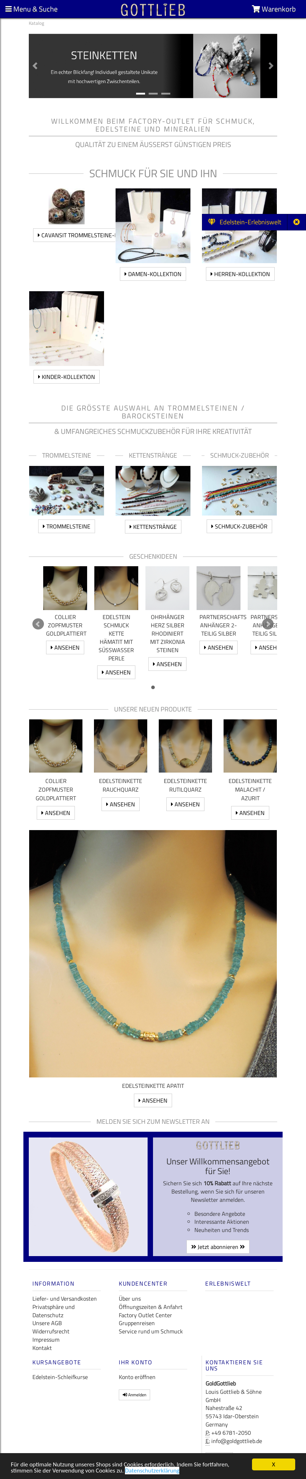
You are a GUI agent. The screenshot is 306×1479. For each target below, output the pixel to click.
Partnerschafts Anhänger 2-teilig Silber (223, 625)
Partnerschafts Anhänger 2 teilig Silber (274, 625)
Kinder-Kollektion (66, 376)
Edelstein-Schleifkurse (60, 1377)
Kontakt (42, 1347)
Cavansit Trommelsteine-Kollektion (92, 235)
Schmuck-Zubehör (239, 526)
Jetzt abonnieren (218, 1246)
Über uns (130, 1298)
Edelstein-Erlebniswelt (244, 222)
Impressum (45, 1339)
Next (268, 624)
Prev (38, 624)
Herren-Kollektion (240, 274)
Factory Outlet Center (145, 1315)
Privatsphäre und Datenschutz (53, 1310)
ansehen (65, 647)
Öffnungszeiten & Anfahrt (151, 1306)
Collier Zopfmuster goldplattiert (66, 625)
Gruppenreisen (137, 1323)
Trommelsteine (66, 526)
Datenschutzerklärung (152, 1470)
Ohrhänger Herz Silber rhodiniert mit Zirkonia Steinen (167, 633)
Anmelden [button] (134, 1394)
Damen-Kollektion (153, 274)
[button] (35, 66)
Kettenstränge (153, 526)
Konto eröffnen (137, 1377)
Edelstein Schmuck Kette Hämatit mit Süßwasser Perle (116, 637)
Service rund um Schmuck (151, 1331)
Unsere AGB (47, 1323)
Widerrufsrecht (50, 1331)
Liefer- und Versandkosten (64, 1298)
